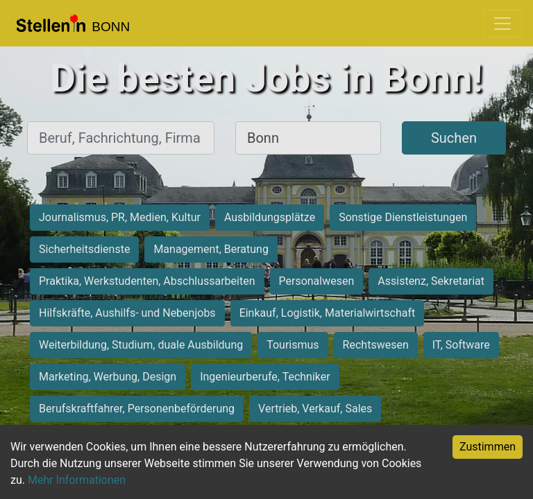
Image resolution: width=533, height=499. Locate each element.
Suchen (454, 138)
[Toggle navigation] (502, 23)
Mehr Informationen (77, 480)
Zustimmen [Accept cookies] (487, 446)
